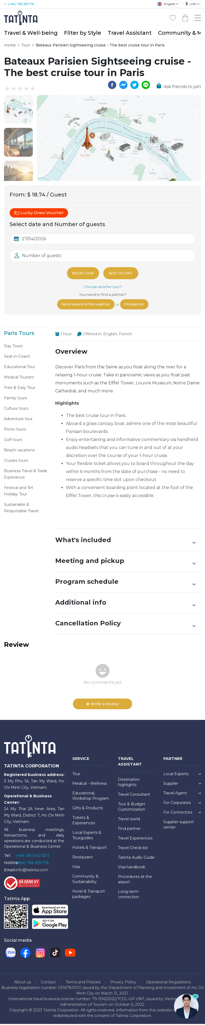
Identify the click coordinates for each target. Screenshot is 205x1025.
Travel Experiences (135, 839)
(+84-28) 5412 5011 (32, 856)
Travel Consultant (134, 795)
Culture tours (16, 409)
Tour (25, 45)
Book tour (81, 273)
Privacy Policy (123, 983)
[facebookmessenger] (123, 85)
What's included (125, 541)
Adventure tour (18, 419)
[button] (18, 109)
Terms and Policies (83, 983)
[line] (145, 85)
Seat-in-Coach (17, 357)
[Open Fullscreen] (199, 180)
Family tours (15, 399)
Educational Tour (19, 367)
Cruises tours (16, 461)
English (166, 4)
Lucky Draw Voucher (39, 212)
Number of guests (41, 255)
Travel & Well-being (31, 33)
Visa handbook (131, 868)
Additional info (125, 604)
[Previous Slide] (45, 138)
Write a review (102, 705)
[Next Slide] (193, 138)
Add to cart (121, 273)
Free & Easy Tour (19, 388)
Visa (76, 867)
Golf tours (13, 440)
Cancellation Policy (125, 624)
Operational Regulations (168, 983)
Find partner (138, 305)
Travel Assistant (130, 33)
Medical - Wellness (89, 784)
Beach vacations (19, 451)
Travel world (129, 820)
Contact (48, 983)
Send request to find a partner (83, 305)
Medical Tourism (19, 378)
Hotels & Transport (89, 848)
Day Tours (13, 347)
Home (10, 45)
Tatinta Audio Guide (136, 858)
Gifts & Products (87, 809)
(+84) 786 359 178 (21, 4)
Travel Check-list (133, 848)
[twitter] (134, 85)
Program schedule (125, 583)
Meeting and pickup (125, 562)
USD (191, 4)
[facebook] (112, 85)
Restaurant (82, 858)
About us (22, 983)
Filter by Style (82, 33)
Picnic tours (15, 430)
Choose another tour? (103, 287)
